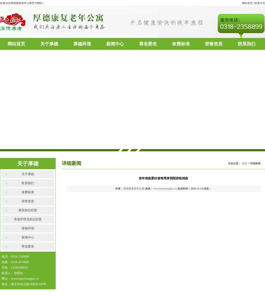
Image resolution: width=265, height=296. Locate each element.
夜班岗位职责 (28, 210)
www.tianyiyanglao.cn (165, 188)
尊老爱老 (148, 43)
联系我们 (247, 43)
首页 (244, 163)
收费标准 (181, 43)
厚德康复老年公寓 (133, 188)
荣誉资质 (214, 43)
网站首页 (247, 3)
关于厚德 (49, 43)
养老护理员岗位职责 (28, 219)
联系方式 (259, 3)
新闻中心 (115, 43)
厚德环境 (82, 43)
